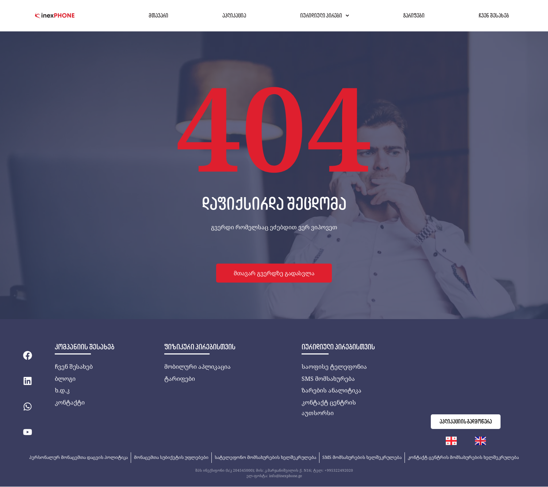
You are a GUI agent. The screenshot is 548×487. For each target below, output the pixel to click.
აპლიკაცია (234, 15)
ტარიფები (414, 15)
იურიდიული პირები (324, 15)
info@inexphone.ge (285, 476)
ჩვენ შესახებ (494, 15)
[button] (324, 16)
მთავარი (158, 15)
